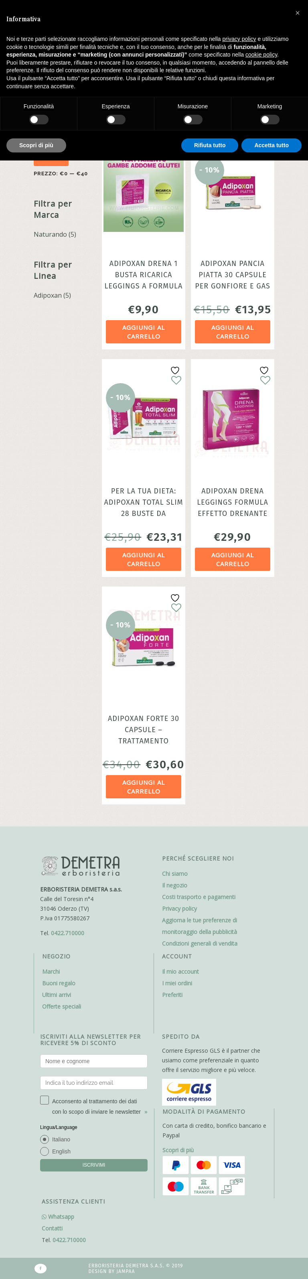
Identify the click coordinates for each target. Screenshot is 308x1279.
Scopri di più (178, 1150)
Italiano (61, 1139)
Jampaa (125, 1271)
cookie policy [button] (261, 54)
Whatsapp (58, 1216)
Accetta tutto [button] (271, 145)
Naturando (50, 234)
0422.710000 (67, 933)
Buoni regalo (58, 983)
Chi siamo (175, 873)
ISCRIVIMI (94, 1165)
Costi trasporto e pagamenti (198, 897)
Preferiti (172, 995)
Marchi (51, 971)
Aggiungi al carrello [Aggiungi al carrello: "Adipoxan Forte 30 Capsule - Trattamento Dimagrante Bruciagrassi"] (143, 787)
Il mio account (180, 971)
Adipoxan (48, 295)
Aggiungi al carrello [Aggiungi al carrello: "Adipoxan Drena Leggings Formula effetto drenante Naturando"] (232, 559)
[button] (297, 12)
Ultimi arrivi (56, 995)
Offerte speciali (61, 1006)
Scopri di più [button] (36, 145)
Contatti (52, 1228)
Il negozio (174, 885)
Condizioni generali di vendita (199, 943)
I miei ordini (177, 983)
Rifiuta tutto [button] (210, 145)
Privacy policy (179, 908)
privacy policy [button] (239, 39)
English (61, 1151)
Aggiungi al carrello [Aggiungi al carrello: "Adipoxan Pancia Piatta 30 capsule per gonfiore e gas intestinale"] (232, 332)
